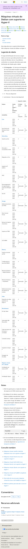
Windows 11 (11, 30)
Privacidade (3, 540)
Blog (12, 538)
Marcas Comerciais (14, 544)
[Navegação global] (1, 2)
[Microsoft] (14, 2)
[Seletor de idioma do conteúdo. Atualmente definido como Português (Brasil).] (6, 525)
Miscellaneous (5, 308)
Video (3, 296)
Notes (3, 40)
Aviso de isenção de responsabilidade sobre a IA (12, 536)
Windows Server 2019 (14, 28)
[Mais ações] (25, 12)
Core (3, 119)
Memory (4, 249)
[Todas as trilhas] (2, 12)
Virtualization (8, 12)
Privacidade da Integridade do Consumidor (11, 542)
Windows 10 (18, 30)
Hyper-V (15, 12)
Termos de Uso (4, 544)
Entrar (25, 2)
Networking (4, 136)
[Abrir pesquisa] (21, 2)
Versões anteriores (5, 538)
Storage (3, 201)
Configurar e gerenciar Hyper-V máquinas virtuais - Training (13, 512)
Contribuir (18, 538)
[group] (14, 243)
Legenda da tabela (6, 38)
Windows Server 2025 (13, 27)
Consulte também (6, 42)
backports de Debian (9, 404)
